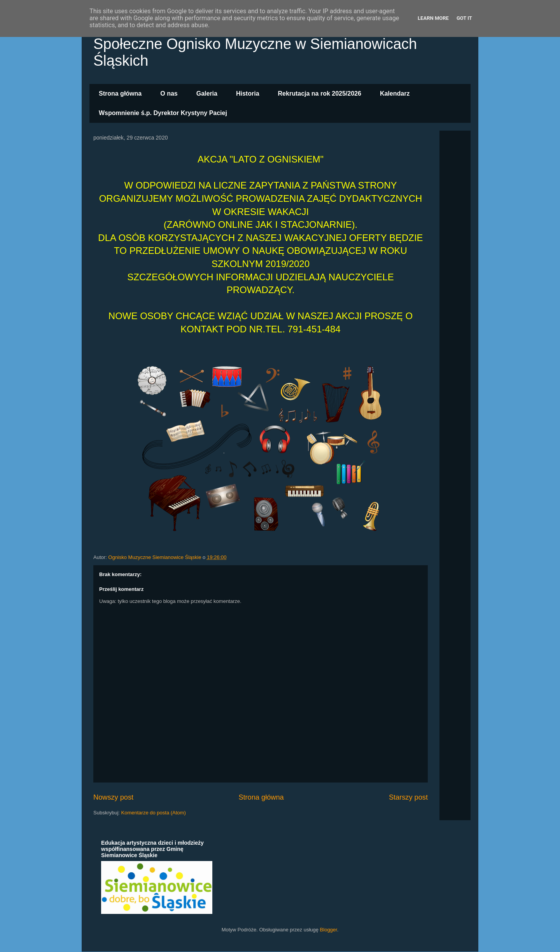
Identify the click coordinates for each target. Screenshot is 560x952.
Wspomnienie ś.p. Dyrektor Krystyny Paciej (163, 113)
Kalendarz (395, 93)
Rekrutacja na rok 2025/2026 (319, 93)
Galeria (206, 93)
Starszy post (408, 797)
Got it (464, 18)
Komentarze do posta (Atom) (153, 813)
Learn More (433, 18)
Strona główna (120, 93)
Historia (247, 93)
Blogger (328, 930)
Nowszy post (113, 797)
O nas (168, 93)
